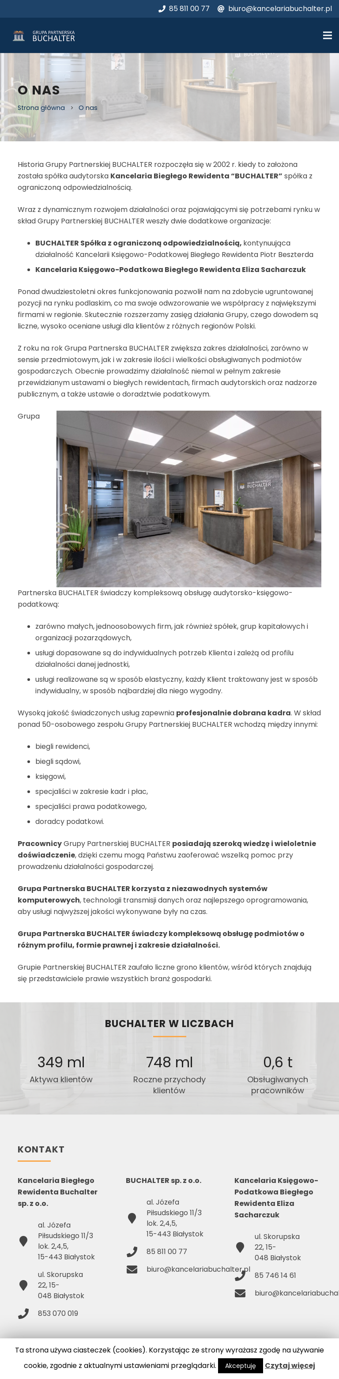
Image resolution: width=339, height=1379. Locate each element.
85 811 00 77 (184, 9)
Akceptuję (240, 1365)
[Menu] (327, 35)
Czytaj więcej (290, 1365)
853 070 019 (58, 1313)
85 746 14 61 (275, 1275)
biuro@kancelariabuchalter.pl (275, 9)
